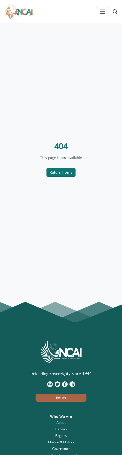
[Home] (19, 12)
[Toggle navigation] (102, 11)
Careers (61, 429)
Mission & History (61, 442)
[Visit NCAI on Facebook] (65, 384)
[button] (61, 398)
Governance (61, 448)
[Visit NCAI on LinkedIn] (72, 384)
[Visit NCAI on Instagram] (50, 384)
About (61, 422)
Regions (61, 435)
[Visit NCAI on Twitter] (57, 384)
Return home (61, 172)
